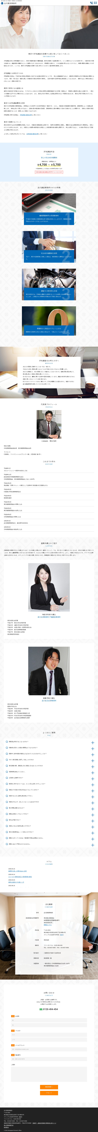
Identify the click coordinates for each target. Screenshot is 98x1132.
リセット (49, 1093)
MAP (61, 935)
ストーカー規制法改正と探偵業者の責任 (20, 876)
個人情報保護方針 (9, 1125)
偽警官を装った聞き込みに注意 (17, 871)
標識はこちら (48, 925)
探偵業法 (6, 1127)
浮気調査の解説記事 (26, 115)
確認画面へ (49, 1087)
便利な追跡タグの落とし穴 (16, 882)
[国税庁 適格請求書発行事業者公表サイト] (44, 1123)
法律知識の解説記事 (32, 134)
